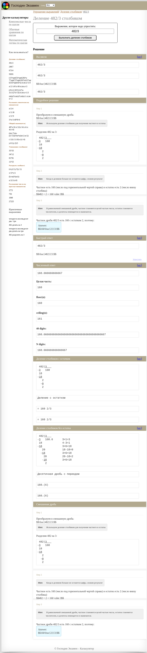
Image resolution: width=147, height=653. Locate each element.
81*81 (11, 158)
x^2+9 (11, 116)
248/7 (11, 66)
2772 (11, 190)
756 (10, 194)
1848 (11, 197)
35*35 (11, 150)
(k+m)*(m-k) (14, 176)
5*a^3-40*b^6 (14, 120)
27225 (11, 201)
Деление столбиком (71, 11)
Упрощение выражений (46, 11)
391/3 (11, 63)
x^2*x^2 (12, 173)
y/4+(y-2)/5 (13, 143)
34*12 (11, 154)
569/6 (11, 74)
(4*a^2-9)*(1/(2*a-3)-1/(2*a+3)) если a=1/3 (19, 91)
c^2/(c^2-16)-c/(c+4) (17, 139)
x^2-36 (11, 112)
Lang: (43, 5)
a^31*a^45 (13, 180)
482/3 (86, 11)
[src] (139, 56)
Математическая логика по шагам (18, 41)
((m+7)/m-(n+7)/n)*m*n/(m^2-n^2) (18, 134)
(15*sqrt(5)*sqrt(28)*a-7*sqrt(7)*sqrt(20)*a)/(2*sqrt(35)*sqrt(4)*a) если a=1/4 (20, 80)
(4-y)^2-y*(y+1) (15, 169)
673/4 (11, 70)
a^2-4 (11, 108)
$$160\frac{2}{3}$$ (48, 227)
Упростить (137, 259)
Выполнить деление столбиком (75, 37)
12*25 (11, 162)
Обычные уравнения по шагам (16, 32)
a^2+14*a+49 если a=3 (18, 86)
